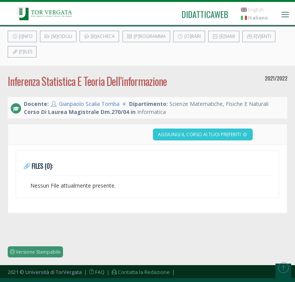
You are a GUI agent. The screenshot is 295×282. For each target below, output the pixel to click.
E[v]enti (259, 36)
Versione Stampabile (35, 252)
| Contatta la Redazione (138, 272)
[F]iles (22, 51)
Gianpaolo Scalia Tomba (89, 103)
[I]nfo (22, 36)
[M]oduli (58, 36)
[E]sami (223, 36)
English (252, 10)
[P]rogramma (146, 36)
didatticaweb (205, 14)
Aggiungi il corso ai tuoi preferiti (203, 134)
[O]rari (189, 36)
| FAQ (93, 272)
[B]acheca (99, 36)
